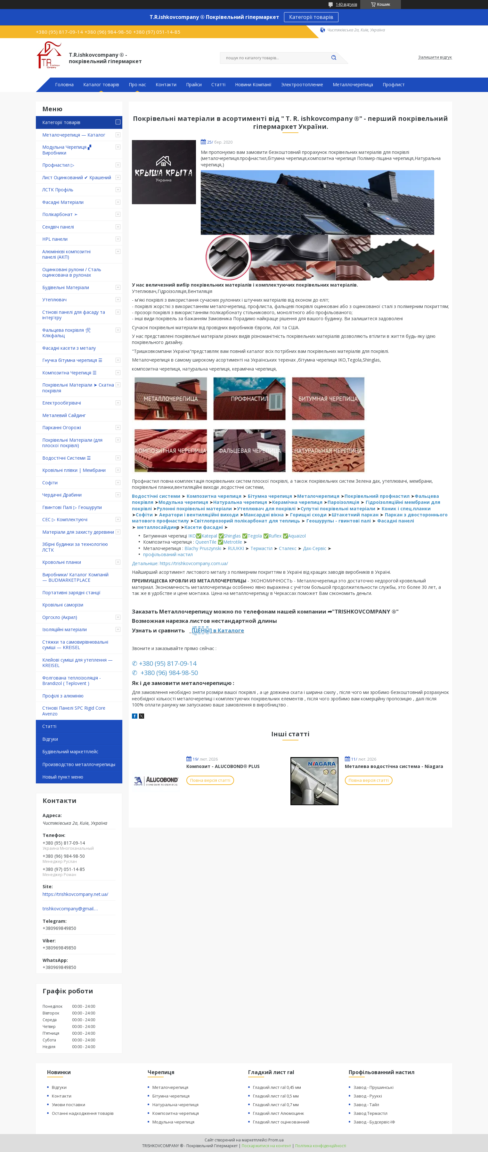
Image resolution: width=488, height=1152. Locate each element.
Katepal (209, 536)
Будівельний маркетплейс (70, 751)
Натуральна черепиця (240, 502)
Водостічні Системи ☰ (66, 458)
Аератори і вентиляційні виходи (199, 515)
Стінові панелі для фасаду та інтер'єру (73, 315)
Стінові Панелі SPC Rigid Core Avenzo (73, 711)
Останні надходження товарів (83, 1113)
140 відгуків (346, 4)
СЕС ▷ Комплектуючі (64, 519)
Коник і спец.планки (406, 508)
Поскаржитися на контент (266, 1145)
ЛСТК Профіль (57, 190)
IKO (192, 536)
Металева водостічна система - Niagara (394, 766)
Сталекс (288, 548)
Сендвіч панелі (58, 227)
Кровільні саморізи (62, 605)
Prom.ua (276, 1140)
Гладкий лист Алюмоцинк (278, 1113)
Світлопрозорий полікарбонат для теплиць (247, 521)
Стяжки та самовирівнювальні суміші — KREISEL (75, 645)
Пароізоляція (343, 502)
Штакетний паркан (355, 515)
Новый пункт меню (62, 777)
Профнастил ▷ (58, 165)
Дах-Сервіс (314, 548)
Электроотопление (302, 84)
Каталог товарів (101, 84)
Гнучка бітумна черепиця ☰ (72, 360)
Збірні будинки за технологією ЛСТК (75, 547)
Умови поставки (68, 1104)
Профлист (394, 84)
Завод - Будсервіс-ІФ (374, 1122)
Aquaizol (297, 536)
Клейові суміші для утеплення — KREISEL (77, 663)
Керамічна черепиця (298, 502)
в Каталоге (228, 630)
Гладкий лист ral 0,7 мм (276, 1104)
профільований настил (168, 554)
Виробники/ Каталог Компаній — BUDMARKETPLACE (75, 577)
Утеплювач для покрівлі (266, 508)
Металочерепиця (318, 496)
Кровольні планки (61, 562)
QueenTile (205, 542)
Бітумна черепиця (270, 496)
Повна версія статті (210, 780)
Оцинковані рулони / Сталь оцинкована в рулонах (71, 272)
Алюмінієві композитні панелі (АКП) (66, 254)
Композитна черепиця (214, 496)
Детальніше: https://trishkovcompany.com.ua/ (180, 563)
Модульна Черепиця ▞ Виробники (66, 150)
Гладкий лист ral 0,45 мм (277, 1087)
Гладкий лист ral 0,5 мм (276, 1096)
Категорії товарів (311, 17)
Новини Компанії (253, 84)
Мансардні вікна (264, 515)
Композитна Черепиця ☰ (69, 373)
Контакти (166, 84)
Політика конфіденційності (320, 1145)
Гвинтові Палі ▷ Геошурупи (72, 507)
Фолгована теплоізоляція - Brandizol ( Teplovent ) (71, 681)
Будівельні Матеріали (65, 287)
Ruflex (275, 536)
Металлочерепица (353, 84)
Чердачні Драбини (62, 495)
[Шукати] (333, 58)
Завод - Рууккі (368, 1096)
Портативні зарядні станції (71, 592)
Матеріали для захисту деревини (78, 532)
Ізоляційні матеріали (64, 629)
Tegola (255, 536)
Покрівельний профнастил (377, 496)
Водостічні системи (156, 496)
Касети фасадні (203, 527)
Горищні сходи (308, 515)
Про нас (137, 84)
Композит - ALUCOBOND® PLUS (223, 766)
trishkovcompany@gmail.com (71, 909)
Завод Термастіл (370, 1113)
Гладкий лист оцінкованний (281, 1122)
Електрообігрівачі (61, 403)
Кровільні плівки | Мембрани (74, 470)
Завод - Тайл (366, 1104)
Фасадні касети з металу (69, 348)
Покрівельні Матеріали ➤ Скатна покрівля (78, 388)
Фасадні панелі (395, 521)
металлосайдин (156, 527)
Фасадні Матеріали (63, 202)
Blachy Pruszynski (202, 548)
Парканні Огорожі (61, 427)
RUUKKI (236, 548)
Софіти (50, 483)
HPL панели (55, 239)
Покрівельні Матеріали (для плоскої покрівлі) (72, 443)
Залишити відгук (435, 57)
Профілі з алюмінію (63, 696)
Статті (218, 84)
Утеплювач (54, 299)
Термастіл (261, 548)
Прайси (194, 84)
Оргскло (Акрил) (59, 617)
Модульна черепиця (184, 502)
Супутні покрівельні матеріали (338, 508)
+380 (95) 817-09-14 (167, 663)
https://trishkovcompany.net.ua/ (75, 894)
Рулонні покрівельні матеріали (195, 508)
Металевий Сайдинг (64, 415)
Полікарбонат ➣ (60, 214)
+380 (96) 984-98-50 (168, 672)
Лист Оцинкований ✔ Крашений (76, 177)
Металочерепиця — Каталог (73, 135)
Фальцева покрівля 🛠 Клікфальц (66, 333)
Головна (64, 84)
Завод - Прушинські (374, 1087)
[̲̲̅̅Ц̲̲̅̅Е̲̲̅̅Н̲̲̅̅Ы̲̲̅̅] (201, 630)
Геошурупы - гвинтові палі (339, 521)
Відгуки (50, 739)
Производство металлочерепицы (78, 764)
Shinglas (232, 536)
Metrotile (232, 542)
